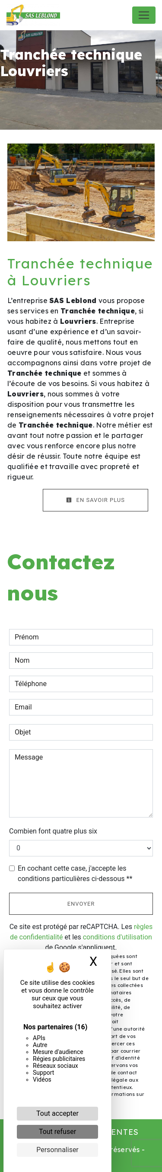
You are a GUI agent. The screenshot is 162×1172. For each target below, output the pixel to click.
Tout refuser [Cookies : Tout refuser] (57, 1131)
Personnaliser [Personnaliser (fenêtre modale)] (57, 1150)
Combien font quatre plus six (53, 831)
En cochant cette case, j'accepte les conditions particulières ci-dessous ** (75, 873)
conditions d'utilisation (117, 937)
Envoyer (81, 904)
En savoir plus (95, 500)
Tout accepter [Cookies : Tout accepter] (57, 1113)
